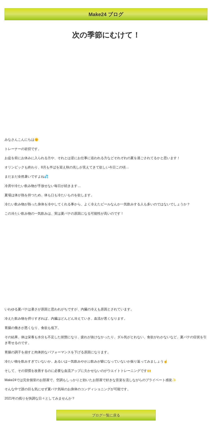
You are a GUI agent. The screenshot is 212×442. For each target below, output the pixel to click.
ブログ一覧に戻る (106, 415)
